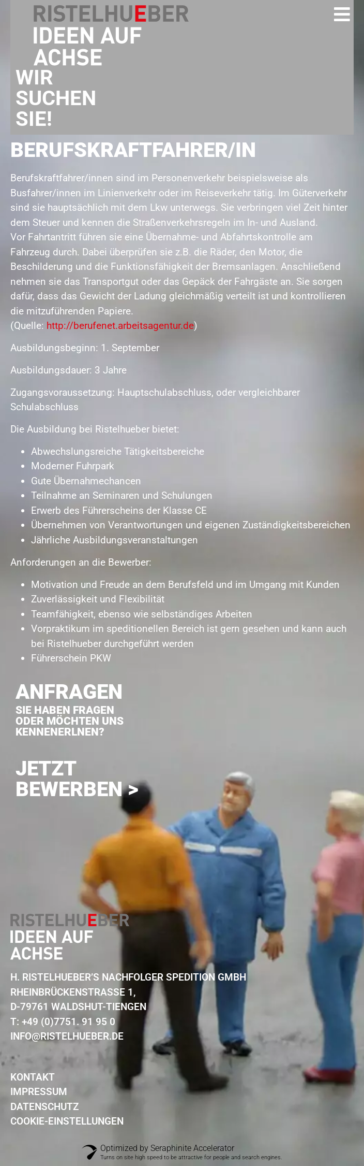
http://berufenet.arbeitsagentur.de (120, 326)
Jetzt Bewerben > (77, 778)
